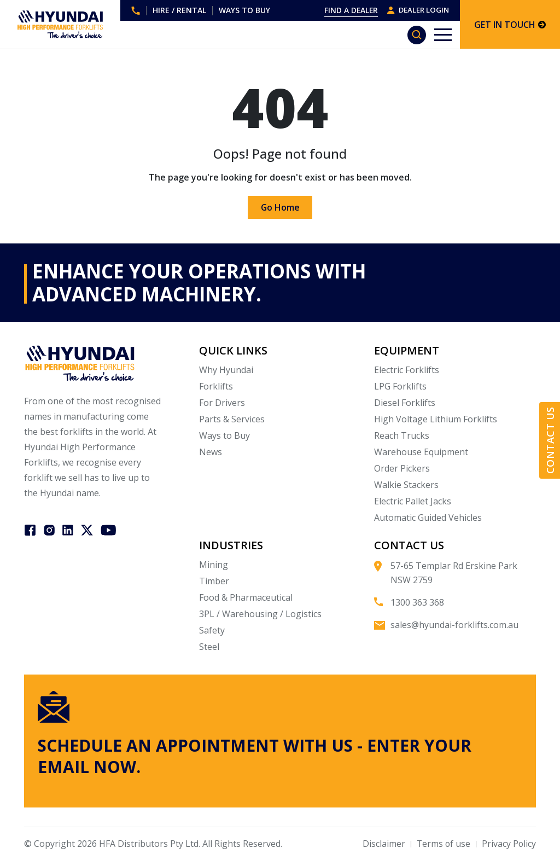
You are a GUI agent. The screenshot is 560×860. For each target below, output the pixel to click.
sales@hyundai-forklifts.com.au (454, 625)
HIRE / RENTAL (179, 10)
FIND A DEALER (347, 10)
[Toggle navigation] (443, 35)
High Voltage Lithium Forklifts (435, 419)
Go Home (280, 207)
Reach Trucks (401, 435)
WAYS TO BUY (244, 10)
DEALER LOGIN (416, 10)
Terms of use (442, 844)
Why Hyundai (226, 370)
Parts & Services (232, 419)
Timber (214, 581)
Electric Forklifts (406, 370)
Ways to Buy (224, 435)
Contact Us (550, 440)
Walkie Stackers (406, 485)
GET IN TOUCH (510, 25)
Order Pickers (402, 468)
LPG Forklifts (400, 386)
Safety (212, 630)
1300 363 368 (135, 11)
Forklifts (216, 386)
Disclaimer (382, 844)
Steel (209, 647)
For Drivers (222, 403)
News (210, 452)
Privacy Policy (508, 844)
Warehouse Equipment (421, 452)
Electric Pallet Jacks (412, 501)
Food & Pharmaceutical (246, 597)
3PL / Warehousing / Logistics (260, 614)
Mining (213, 565)
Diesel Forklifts (404, 403)
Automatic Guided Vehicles (428, 518)
